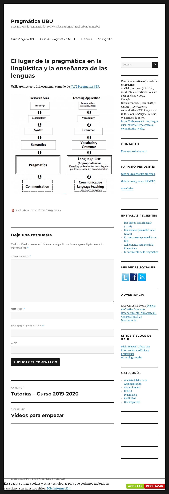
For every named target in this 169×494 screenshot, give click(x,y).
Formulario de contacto (134, 151)
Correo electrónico (27, 326)
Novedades (127, 188)
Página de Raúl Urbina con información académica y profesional (135, 350)
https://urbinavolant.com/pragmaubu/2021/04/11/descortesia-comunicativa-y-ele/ (139, 125)
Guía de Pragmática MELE (58, 39)
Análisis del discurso (135, 380)
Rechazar (154, 486)
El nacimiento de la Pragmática (141, 252)
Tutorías (86, 39)
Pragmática (54, 210)
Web (14, 343)
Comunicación (132, 387)
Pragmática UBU (32, 21)
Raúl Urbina (22, 210)
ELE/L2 (128, 391)
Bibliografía (104, 39)
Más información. (59, 488)
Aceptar (135, 486)
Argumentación (133, 383)
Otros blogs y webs (131, 357)
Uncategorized (132, 402)
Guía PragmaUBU (23, 39)
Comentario (21, 256)
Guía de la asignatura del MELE (138, 181)
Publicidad (130, 398)
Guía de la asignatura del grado (138, 173)
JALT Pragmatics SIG (84, 86)
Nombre (18, 309)
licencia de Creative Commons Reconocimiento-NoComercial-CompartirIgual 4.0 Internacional (138, 313)
